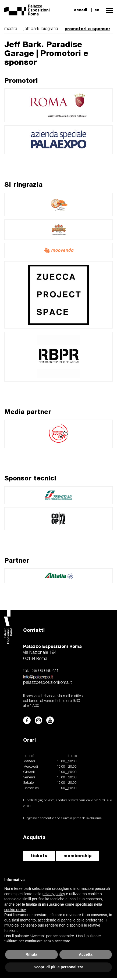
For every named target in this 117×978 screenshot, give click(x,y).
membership (77, 855)
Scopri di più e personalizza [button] (58, 967)
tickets (39, 855)
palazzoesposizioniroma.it (47, 683)
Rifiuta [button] (31, 954)
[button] (108, 10)
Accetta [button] (86, 954)
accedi (80, 10)
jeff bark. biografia (41, 29)
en (96, 10)
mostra (10, 29)
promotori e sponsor (87, 28)
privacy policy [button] (53, 894)
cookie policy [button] (15, 910)
